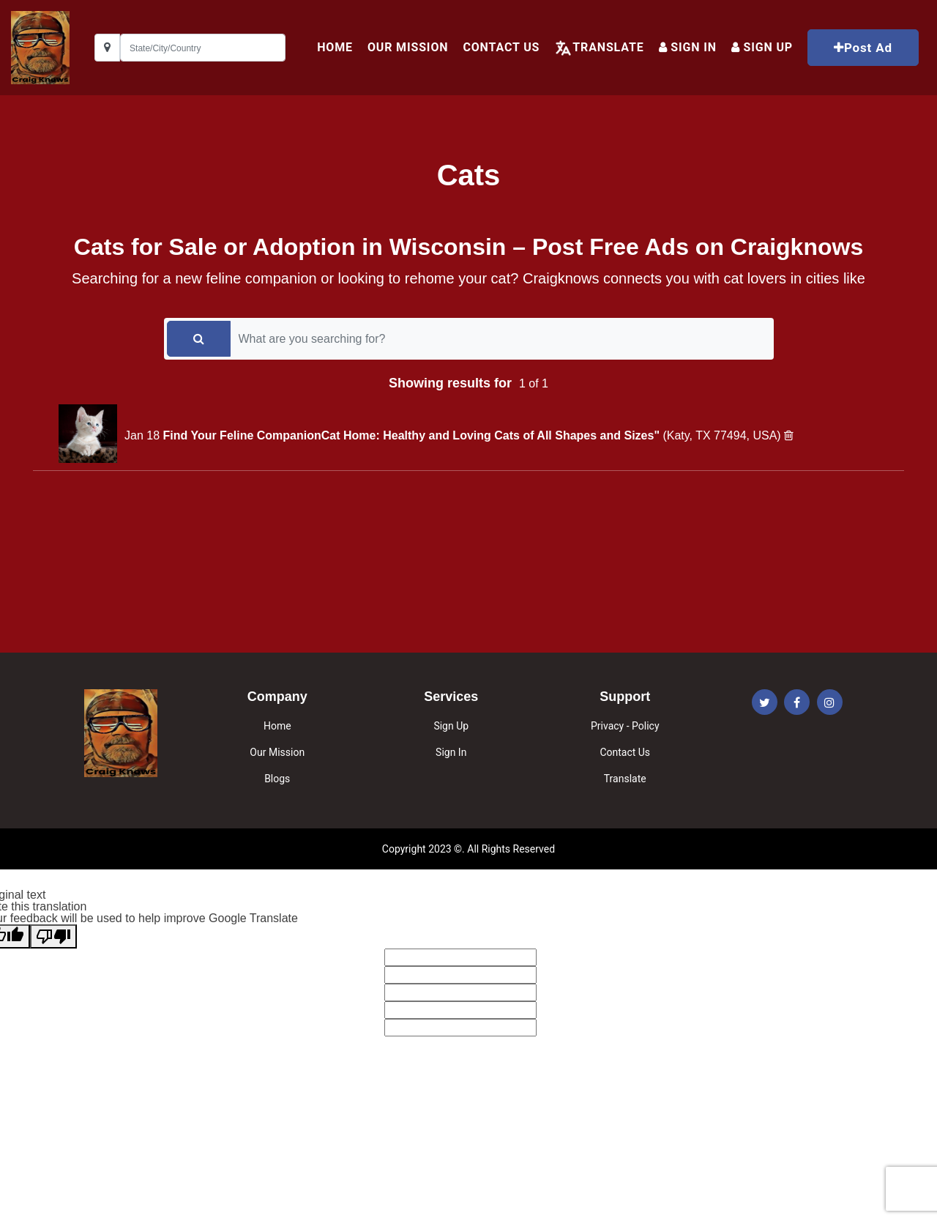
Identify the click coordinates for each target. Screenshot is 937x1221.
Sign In (688, 47)
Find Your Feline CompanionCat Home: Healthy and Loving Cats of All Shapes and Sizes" (412, 435)
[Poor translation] (53, 936)
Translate (607, 47)
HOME (335, 47)
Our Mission (408, 47)
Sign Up (450, 726)
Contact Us (501, 47)
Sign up (762, 47)
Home (277, 726)
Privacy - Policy (625, 726)
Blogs (277, 778)
